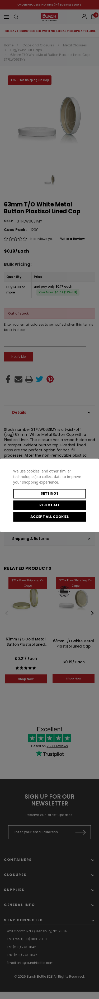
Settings (50, 493)
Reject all (49, 505)
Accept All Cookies (49, 516)
